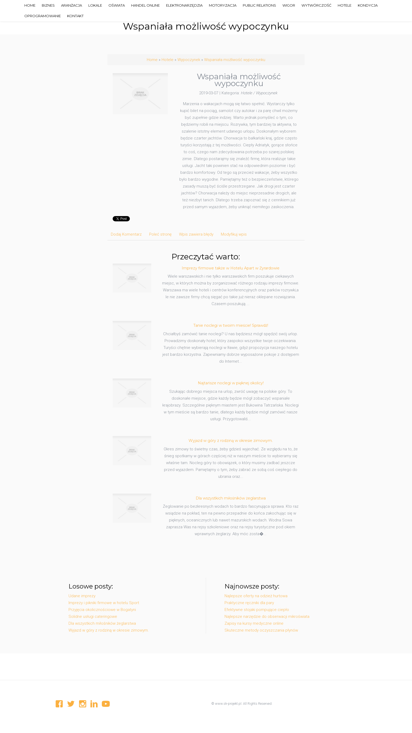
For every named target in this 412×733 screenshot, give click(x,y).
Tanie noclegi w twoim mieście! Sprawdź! (230, 325)
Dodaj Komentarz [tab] (126, 234)
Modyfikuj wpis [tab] (234, 234)
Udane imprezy (81, 596)
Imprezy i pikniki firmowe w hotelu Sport (103, 602)
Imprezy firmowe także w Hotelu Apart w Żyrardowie (231, 268)
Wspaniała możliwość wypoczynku (234, 59)
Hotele (167, 59)
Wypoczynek (188, 59)
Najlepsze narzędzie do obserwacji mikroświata (267, 616)
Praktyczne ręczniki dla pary (249, 602)
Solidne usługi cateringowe (92, 616)
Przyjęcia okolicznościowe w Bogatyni (102, 609)
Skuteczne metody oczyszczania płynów (261, 630)
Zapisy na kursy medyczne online (254, 623)
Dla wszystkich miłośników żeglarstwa (231, 498)
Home (152, 59)
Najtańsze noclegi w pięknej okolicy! (231, 383)
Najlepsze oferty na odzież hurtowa (256, 596)
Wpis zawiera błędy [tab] (196, 234)
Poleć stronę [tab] (160, 234)
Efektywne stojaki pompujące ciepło (257, 609)
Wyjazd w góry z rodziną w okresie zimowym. (231, 440)
